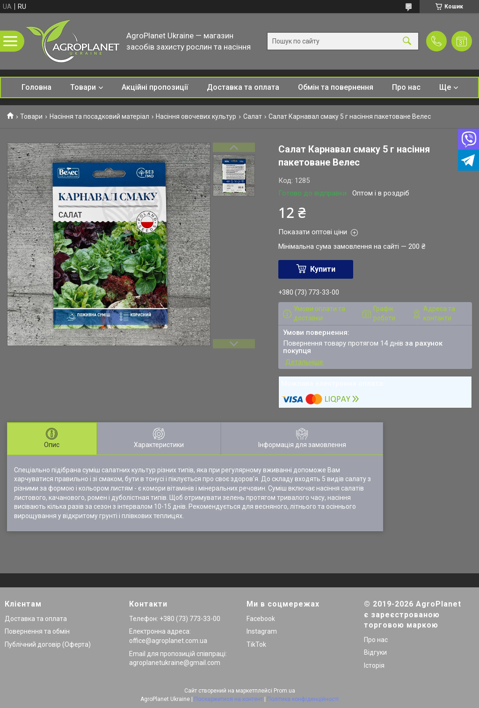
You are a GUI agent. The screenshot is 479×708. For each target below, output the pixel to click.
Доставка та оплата (243, 87)
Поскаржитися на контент (228, 699)
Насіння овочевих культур (196, 116)
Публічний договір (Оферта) (48, 644)
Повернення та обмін (37, 631)
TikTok (256, 644)
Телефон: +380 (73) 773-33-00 (174, 618)
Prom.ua (284, 690)
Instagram (262, 631)
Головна (36, 87)
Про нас (406, 87)
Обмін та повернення (335, 87)
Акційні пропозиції (155, 87)
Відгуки (375, 652)
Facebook (261, 618)
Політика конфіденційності (303, 699)
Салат (252, 116)
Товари (83, 87)
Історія (374, 665)
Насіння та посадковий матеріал (99, 116)
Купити (322, 269)
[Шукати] (407, 41)
